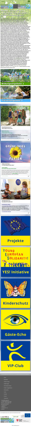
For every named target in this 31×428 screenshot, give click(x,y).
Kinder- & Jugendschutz (8, 387)
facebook (2, 409)
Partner (5, 396)
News (5, 377)
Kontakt (5, 394)
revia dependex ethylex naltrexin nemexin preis (13, 18)
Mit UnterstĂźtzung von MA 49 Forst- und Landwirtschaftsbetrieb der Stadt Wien (15, 374)
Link (11, 66)
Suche (5, 392)
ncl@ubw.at (3, 406)
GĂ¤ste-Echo (6, 389)
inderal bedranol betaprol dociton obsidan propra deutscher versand (15, 21)
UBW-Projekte (6, 383)
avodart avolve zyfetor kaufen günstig (19, 65)
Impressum (6, 398)
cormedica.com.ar (19, 58)
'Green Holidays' (15, 173)
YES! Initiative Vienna (7, 385)
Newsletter (6, 379)
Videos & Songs (6, 381)
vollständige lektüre (15, 66)
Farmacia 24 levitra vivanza (18, 59)
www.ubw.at (9, 31)
